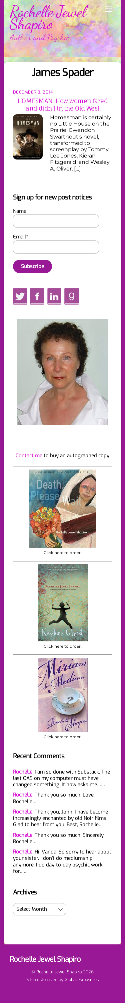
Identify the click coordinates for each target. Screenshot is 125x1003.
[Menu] (108, 9)
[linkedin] (54, 296)
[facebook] (37, 296)
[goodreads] (71, 296)
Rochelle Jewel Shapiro (59, 972)
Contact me (29, 455)
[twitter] (20, 296)
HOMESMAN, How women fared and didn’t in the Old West (62, 104)
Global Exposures (82, 979)
